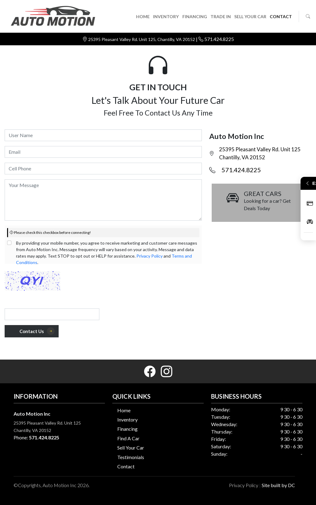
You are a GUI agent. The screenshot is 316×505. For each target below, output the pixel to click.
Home (124, 410)
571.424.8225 (219, 39)
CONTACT (281, 16)
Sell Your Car (130, 447)
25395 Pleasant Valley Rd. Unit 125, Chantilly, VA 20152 (142, 39)
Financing (127, 429)
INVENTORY (166, 16)
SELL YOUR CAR (250, 16)
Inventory (127, 419)
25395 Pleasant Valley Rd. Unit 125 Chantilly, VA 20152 (260, 153)
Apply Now (310, 203)
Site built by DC (278, 485)
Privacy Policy (149, 256)
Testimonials (130, 457)
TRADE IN (220, 16)
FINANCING (194, 16)
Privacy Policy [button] (243, 485)
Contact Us (37, 331)
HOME (143, 16)
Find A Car (128, 438)
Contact (126, 466)
